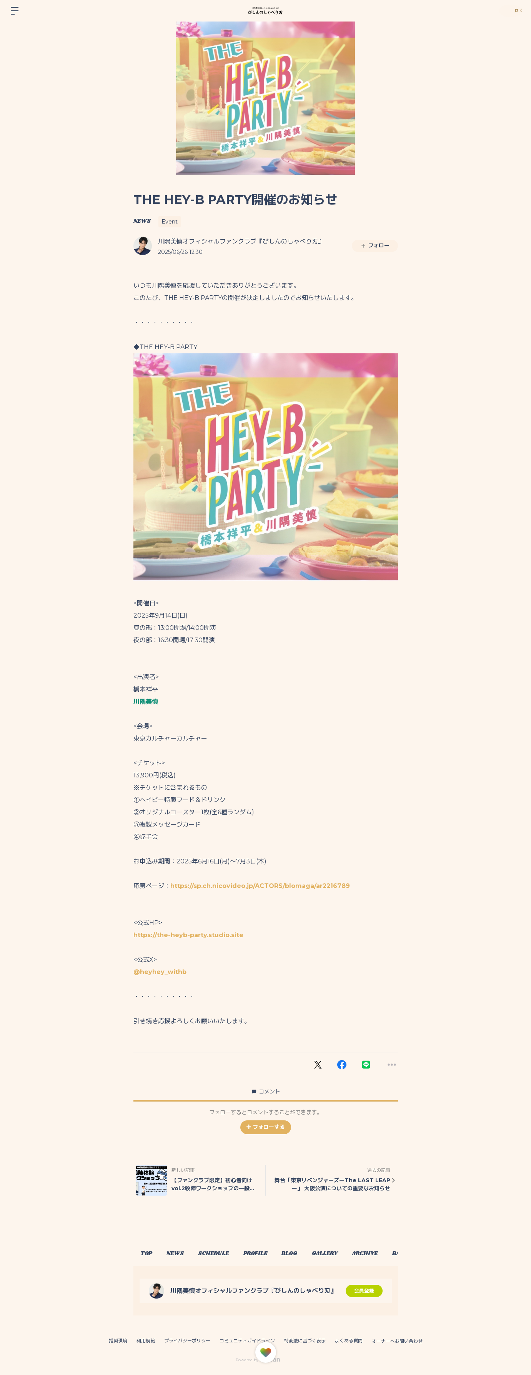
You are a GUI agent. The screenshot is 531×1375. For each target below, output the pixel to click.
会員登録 (364, 1290)
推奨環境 (118, 1341)
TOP (149, 1253)
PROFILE (272, 1253)
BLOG (311, 1253)
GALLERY (351, 1253)
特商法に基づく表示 (305, 1341)
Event (169, 221)
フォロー (375, 245)
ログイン (508, 10)
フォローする (265, 1126)
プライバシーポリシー (187, 1341)
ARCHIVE (396, 1253)
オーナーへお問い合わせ (397, 1341)
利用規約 (145, 1341)
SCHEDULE (225, 1253)
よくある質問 (349, 1341)
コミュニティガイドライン (247, 1341)
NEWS (142, 221)
